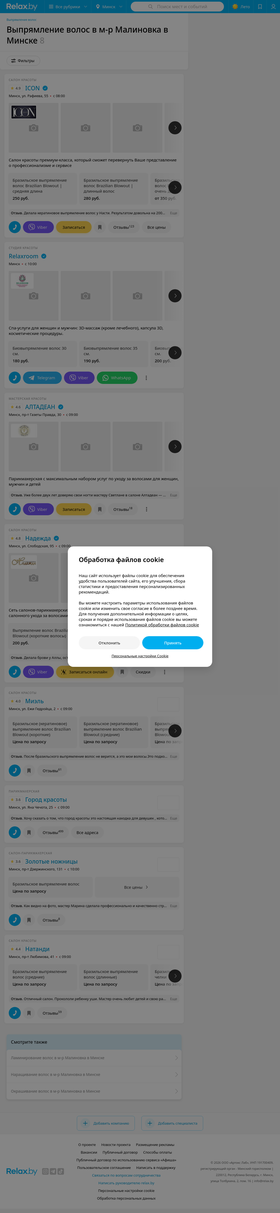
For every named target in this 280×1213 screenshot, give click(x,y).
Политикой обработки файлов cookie (162, 624)
